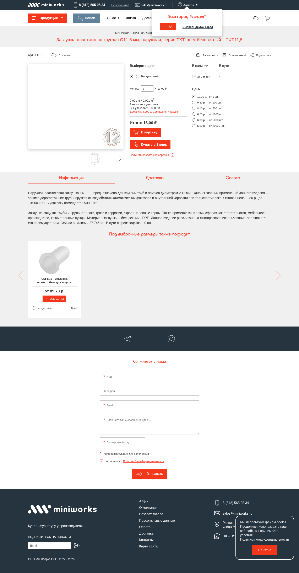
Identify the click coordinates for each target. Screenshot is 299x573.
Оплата (130, 18)
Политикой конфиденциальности (143, 461)
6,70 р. (201, 114)
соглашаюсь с (134, 461)
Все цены (56, 298)
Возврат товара (151, 514)
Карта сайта (148, 546)
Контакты (146, 540)
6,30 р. (201, 120)
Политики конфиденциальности (264, 539)
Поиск (86, 18)
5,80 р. (201, 125)
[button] (117, 158)
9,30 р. (201, 102)
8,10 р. (201, 108)
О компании (148, 508)
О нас (111, 18)
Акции (143, 501)
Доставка (149, 18)
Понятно (264, 550)
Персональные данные (157, 520)
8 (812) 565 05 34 (89, 5)
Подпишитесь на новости (49, 536)
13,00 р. (202, 96)
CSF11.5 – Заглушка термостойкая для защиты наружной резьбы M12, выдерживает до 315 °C (56, 280)
